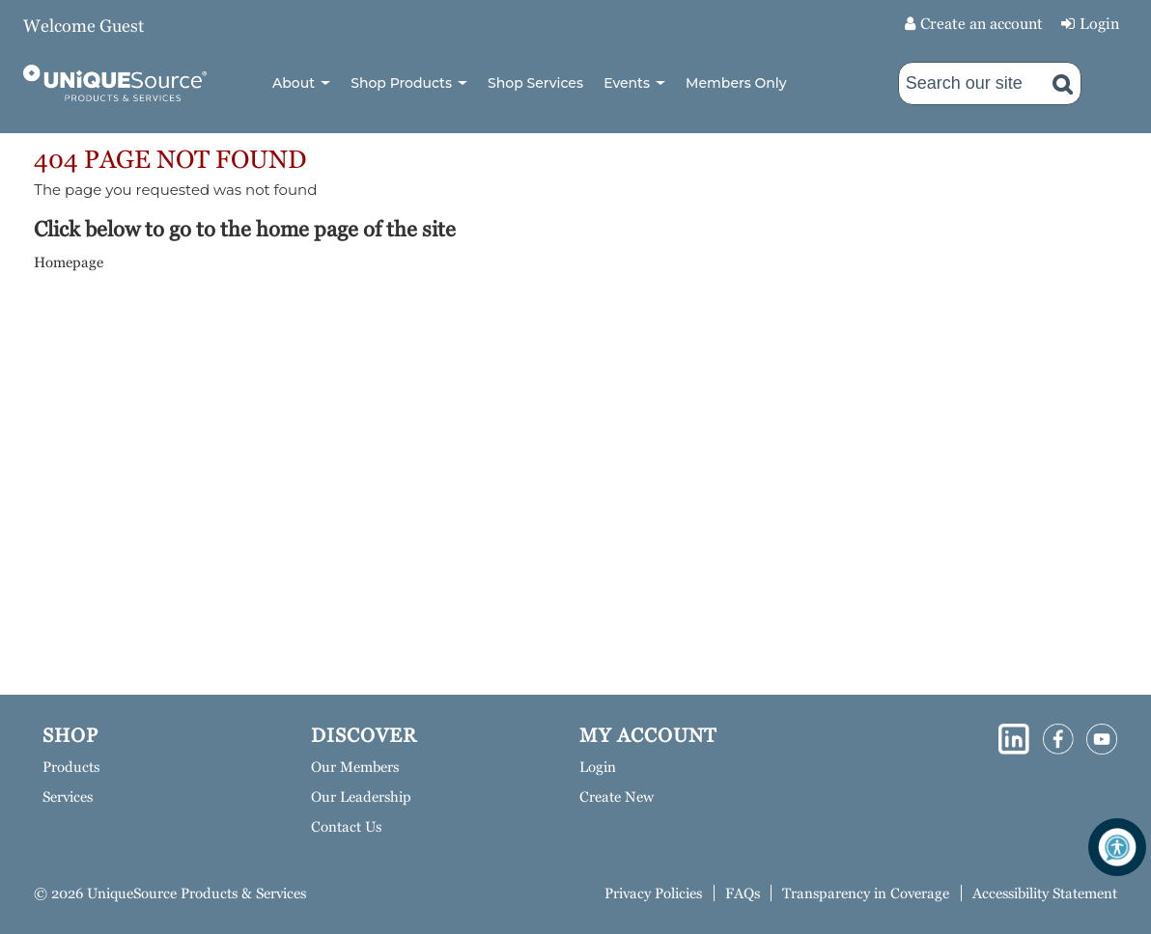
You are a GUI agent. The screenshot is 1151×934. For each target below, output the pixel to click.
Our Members (355, 766)
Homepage (68, 262)
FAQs (742, 893)
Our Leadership (361, 796)
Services (67, 796)
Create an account (981, 23)
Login (1099, 23)
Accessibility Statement (1044, 893)
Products (70, 766)
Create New (616, 796)
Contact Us (346, 826)
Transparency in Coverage (865, 893)
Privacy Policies (653, 893)
